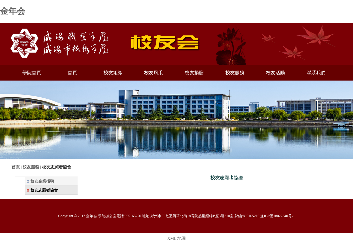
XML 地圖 (176, 238)
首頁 (16, 167)
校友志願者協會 (56, 167)
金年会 (12, 11)
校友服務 (31, 167)
